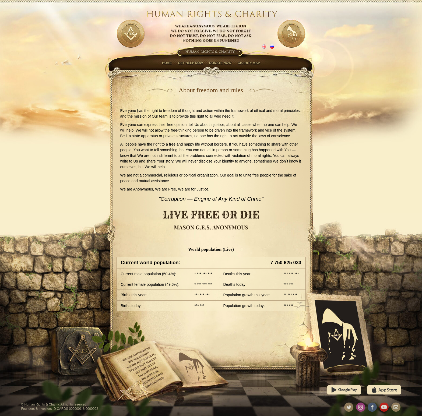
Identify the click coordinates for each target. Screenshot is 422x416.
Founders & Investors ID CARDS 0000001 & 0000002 (59, 409)
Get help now (190, 63)
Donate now (220, 63)
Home (167, 63)
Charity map (249, 63)
